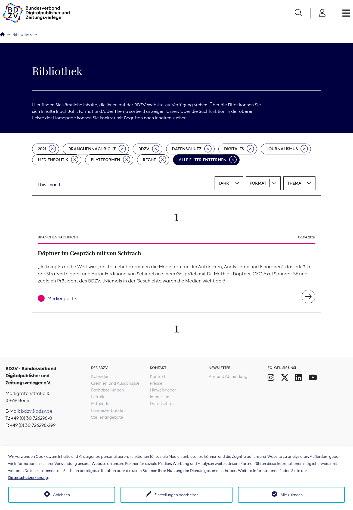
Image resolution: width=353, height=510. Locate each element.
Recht (154, 159)
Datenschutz (192, 149)
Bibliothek (22, 34)
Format (258, 183)
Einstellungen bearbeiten (176, 494)
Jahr (223, 183)
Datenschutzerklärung (28, 477)
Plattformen (110, 159)
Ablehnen (61, 494)
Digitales (239, 149)
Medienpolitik (58, 159)
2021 (47, 149)
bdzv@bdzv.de (36, 411)
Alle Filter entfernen (208, 159)
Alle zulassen (291, 494)
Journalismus (287, 149)
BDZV (148, 149)
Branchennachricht (97, 149)
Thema (294, 183)
